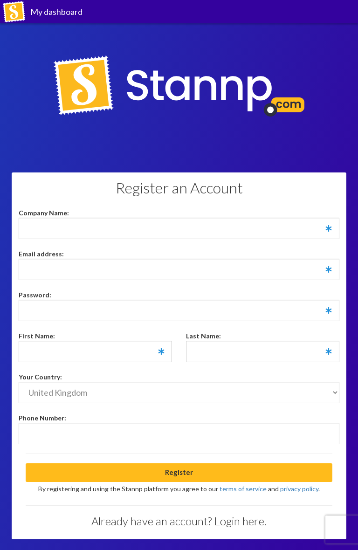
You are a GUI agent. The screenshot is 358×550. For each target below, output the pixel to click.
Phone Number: (42, 418)
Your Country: (40, 377)
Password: (35, 295)
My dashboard (56, 12)
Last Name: (203, 336)
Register (179, 472)
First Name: (37, 336)
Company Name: (44, 213)
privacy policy (299, 489)
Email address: (41, 254)
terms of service (243, 489)
